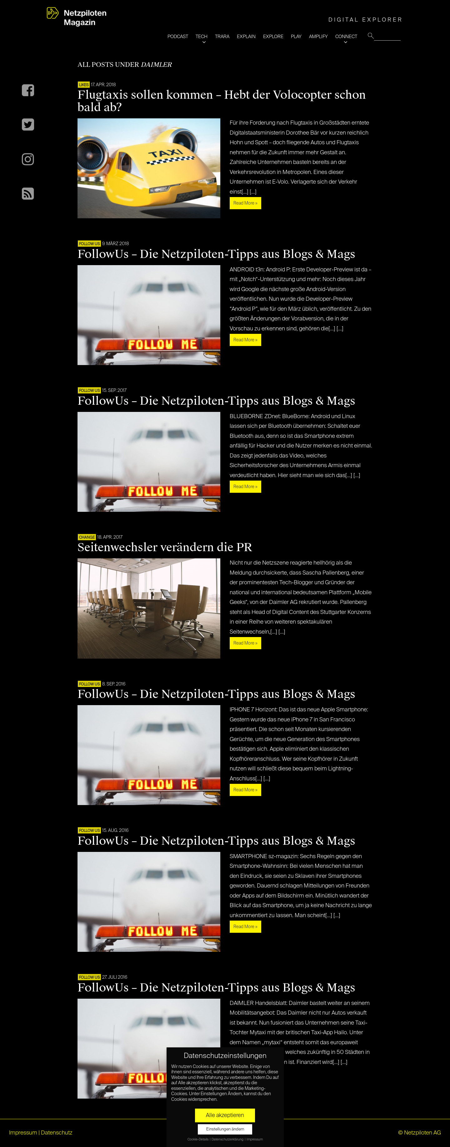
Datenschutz (56, 1133)
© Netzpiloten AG (419, 1133)
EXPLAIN (246, 36)
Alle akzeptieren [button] (225, 1115)
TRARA (222, 36)
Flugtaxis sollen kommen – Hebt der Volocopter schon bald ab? (222, 101)
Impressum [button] (255, 1139)
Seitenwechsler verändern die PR (165, 547)
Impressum (23, 1133)
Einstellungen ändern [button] (225, 1129)
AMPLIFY (318, 36)
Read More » (245, 203)
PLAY (296, 36)
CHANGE (87, 538)
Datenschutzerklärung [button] (228, 1139)
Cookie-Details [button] (198, 1139)
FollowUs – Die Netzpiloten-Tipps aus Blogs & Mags (216, 254)
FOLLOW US (89, 244)
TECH (202, 36)
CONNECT (346, 36)
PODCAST (178, 36)
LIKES (83, 85)
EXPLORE (273, 36)
